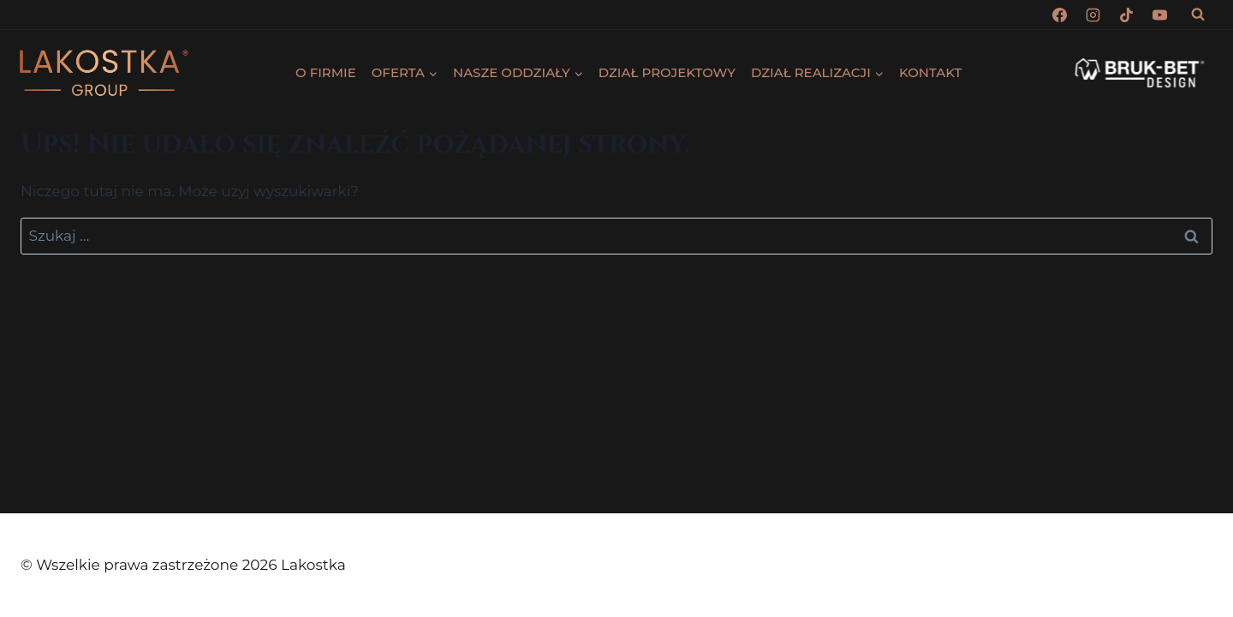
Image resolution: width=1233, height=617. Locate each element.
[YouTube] (1160, 14)
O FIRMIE (325, 72)
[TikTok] (1126, 14)
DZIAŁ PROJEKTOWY (667, 72)
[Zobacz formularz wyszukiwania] (1197, 14)
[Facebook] (1060, 14)
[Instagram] (1093, 14)
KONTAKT (930, 72)
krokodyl (248, 72)
